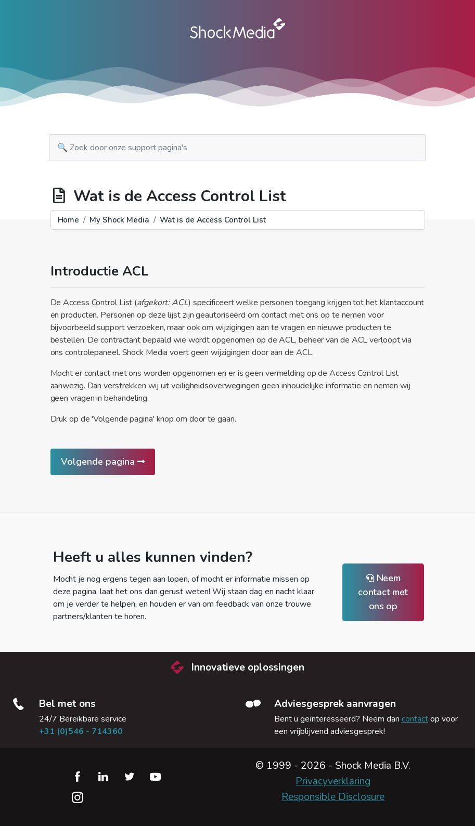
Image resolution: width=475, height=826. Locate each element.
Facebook (77, 776)
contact (415, 719)
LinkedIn (103, 776)
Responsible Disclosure (332, 797)
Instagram (77, 797)
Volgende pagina (103, 461)
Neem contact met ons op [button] (383, 592)
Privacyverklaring (333, 781)
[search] (237, 147)
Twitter (129, 776)
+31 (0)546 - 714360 (81, 731)
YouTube (155, 776)
